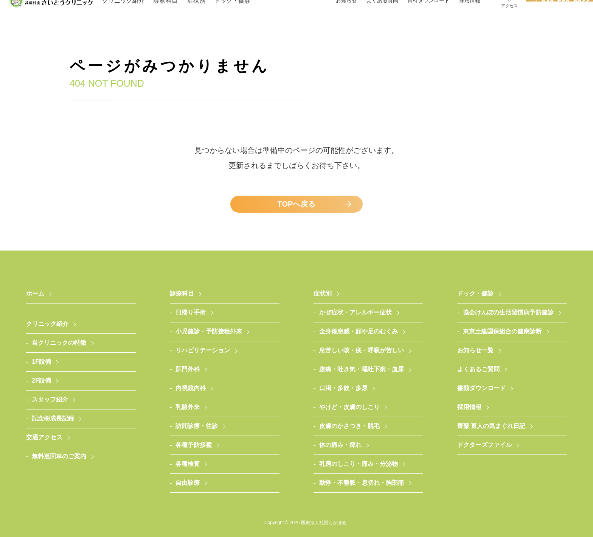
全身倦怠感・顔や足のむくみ (358, 331)
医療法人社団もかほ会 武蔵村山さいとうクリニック (51, 15)
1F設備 (41, 361)
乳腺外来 (187, 407)
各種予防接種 (193, 445)
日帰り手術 (190, 312)
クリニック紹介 (123, 15)
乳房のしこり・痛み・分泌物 (358, 464)
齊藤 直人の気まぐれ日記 (491, 426)
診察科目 (166, 15)
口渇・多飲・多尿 (343, 388)
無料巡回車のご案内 (59, 456)
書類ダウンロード (481, 388)
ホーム (35, 293)
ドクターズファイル (484, 445)
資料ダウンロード (428, 15)
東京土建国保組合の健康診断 (502, 331)
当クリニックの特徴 (59, 342)
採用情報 (469, 15)
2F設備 (41, 380)
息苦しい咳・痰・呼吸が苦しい (361, 350)
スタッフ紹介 (50, 399)
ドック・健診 (232, 15)
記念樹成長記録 (53, 418)
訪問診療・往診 (196, 426)
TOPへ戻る (297, 204)
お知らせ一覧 (475, 350)
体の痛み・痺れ (340, 445)
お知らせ (346, 15)
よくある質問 (382, 15)
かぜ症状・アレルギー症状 (355, 312)
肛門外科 (187, 369)
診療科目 (182, 293)
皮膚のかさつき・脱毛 (349, 426)
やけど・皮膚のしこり (349, 407)
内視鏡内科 (190, 388)
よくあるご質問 (478, 369)
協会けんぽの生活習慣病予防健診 (508, 312)
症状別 (196, 15)
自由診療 (187, 482)
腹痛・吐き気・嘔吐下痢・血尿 (361, 369)
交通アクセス (44, 437)
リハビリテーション (202, 350)
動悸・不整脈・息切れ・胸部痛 (361, 482)
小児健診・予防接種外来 (208, 331)
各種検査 (187, 464)
